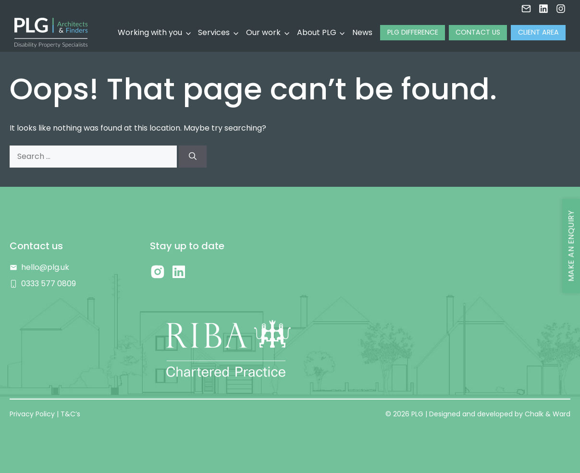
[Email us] (526, 6)
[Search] (193, 157)
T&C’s (70, 414)
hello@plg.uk (45, 267)
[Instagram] (561, 6)
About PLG (316, 32)
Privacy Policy (32, 414)
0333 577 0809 (48, 283)
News (362, 32)
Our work (263, 32)
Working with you (150, 32)
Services (214, 32)
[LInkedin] (543, 6)
